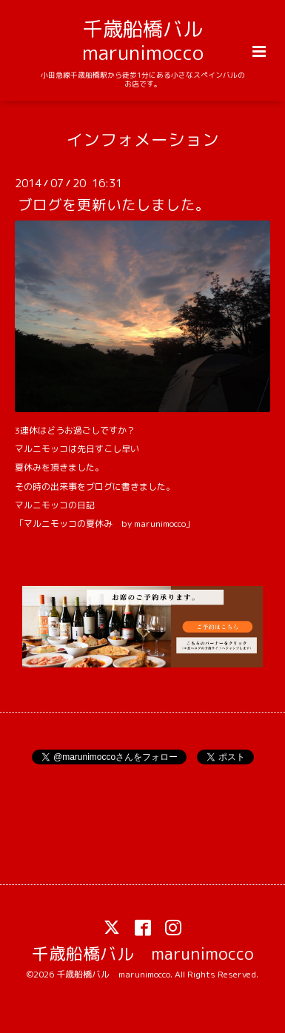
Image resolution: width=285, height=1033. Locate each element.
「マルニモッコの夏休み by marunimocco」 (105, 523)
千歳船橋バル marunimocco (152, 41)
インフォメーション (142, 138)
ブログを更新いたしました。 (114, 205)
